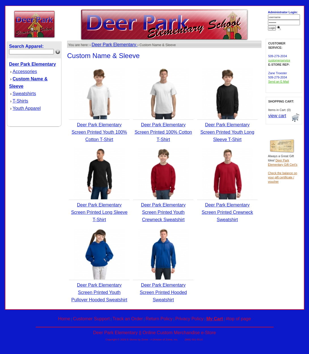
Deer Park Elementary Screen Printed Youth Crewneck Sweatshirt (163, 212)
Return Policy (159, 318)
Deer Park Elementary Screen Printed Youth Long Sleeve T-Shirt (227, 132)
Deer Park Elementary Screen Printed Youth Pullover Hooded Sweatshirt (99, 292)
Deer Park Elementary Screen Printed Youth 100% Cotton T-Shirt (99, 132)
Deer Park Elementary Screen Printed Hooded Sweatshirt (163, 292)
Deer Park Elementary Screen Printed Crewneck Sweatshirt (227, 212)
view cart (277, 115)
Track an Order (127, 318)
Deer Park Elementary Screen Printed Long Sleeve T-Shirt (99, 212)
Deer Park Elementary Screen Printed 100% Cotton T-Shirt (163, 132)
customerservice (279, 60)
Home (64, 318)
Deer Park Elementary (114, 44)
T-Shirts (20, 101)
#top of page (238, 318)
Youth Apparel (26, 108)
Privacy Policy (189, 318)
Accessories (24, 71)
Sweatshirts (24, 93)
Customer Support (91, 318)
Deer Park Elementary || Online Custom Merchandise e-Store (154, 332)
